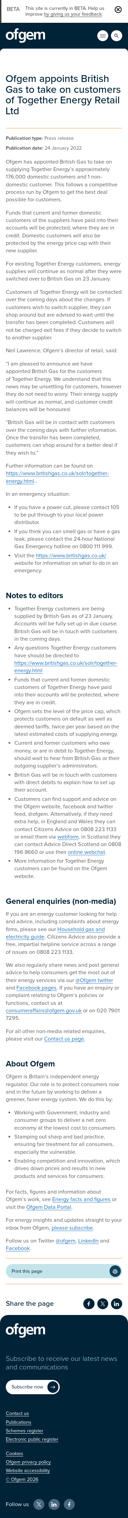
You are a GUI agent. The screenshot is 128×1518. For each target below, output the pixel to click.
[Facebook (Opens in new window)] (69, 1504)
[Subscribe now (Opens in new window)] (33, 1387)
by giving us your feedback (73, 14)
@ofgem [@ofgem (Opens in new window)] (65, 1240)
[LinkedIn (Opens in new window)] (53, 1504)
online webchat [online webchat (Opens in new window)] (86, 852)
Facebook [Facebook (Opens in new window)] (18, 1248)
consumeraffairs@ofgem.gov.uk (44, 1010)
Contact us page (64, 1038)
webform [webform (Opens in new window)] (68, 836)
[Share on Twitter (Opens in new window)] (102, 1303)
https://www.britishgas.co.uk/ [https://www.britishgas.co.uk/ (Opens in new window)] (71, 555)
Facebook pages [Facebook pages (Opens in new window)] (36, 987)
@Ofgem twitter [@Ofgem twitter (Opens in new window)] (94, 980)
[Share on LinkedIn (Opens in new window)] (116, 1303)
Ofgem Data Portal (48, 1207)
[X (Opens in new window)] (38, 1504)
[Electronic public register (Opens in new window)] (32, 1439)
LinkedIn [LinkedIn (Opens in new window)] (88, 1240)
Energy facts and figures (81, 1199)
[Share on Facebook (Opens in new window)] (88, 1303)
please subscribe (72, 1228)
